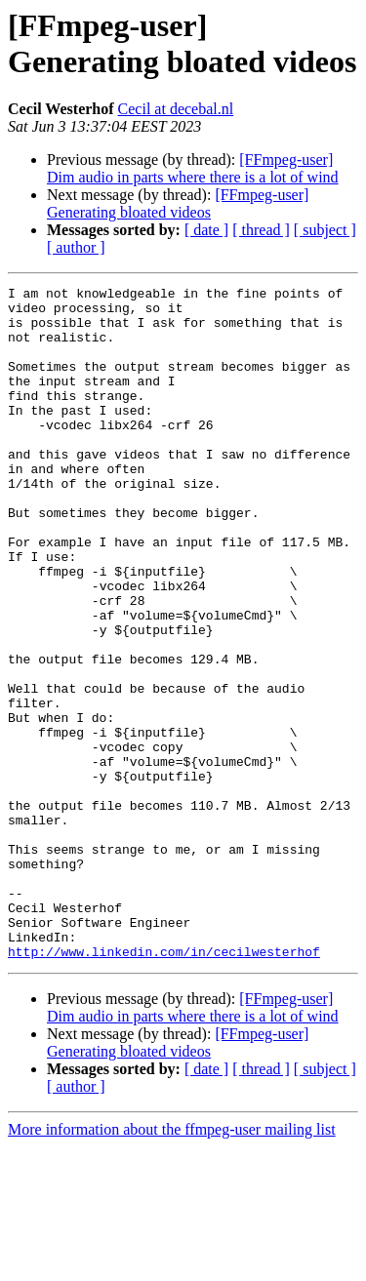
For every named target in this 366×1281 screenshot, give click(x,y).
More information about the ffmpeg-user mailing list (172, 1264)
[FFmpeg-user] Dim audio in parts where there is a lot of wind (193, 168)
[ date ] (206, 229)
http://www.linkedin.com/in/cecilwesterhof (164, 1086)
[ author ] (76, 247)
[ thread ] (261, 229)
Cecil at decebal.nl (176, 108)
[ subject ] (325, 229)
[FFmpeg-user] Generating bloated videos (177, 203)
